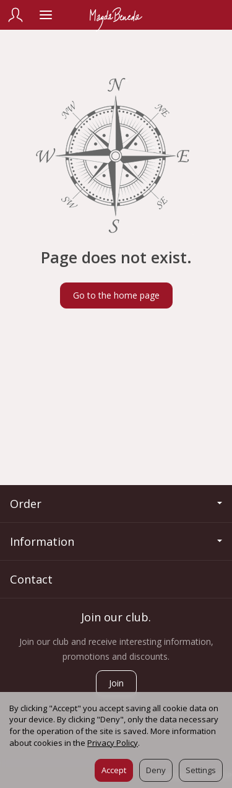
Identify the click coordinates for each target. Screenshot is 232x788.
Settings (201, 770)
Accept (113, 770)
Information (116, 541)
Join (116, 683)
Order (116, 503)
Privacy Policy (112, 742)
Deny (156, 770)
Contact (31, 579)
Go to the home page (116, 295)
